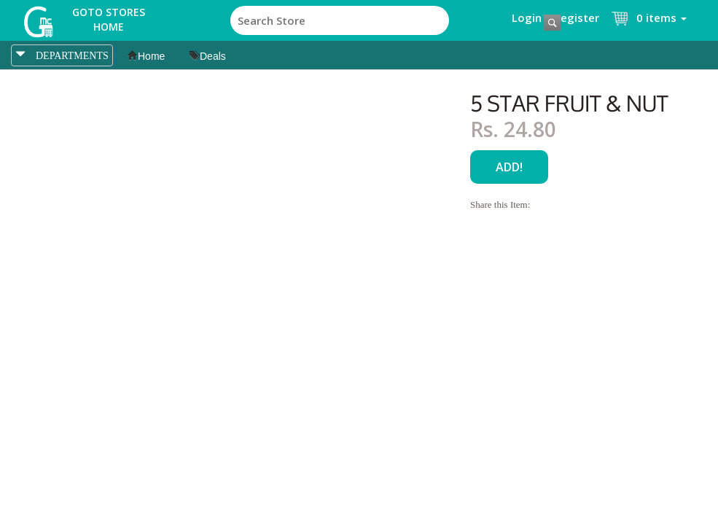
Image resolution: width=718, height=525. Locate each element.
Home (146, 56)
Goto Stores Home (108, 19)
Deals (208, 56)
